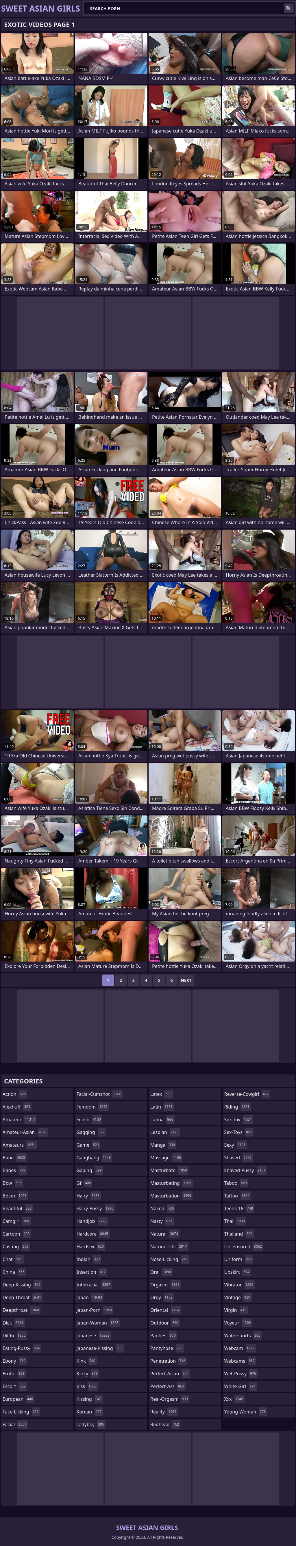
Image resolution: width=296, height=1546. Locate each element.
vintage (238, 1297)
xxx (234, 1399)
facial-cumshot (100, 1094)
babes (15, 1170)
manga (163, 1145)
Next (186, 980)
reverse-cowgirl (247, 1094)
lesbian (165, 1132)
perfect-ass (168, 1386)
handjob (92, 1221)
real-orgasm (169, 1399)
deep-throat (22, 1297)
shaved (238, 1157)
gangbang (94, 1157)
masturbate (169, 1170)
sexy (235, 1145)
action (15, 1094)
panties (163, 1335)
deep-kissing (22, 1284)
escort (15, 1386)
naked (162, 1208)
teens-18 (239, 1208)
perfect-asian (170, 1373)
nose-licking (169, 1259)
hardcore (93, 1234)
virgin (236, 1310)
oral (161, 1272)
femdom (93, 1106)
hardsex (91, 1246)
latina (162, 1119)
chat (13, 1259)
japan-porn (95, 1310)
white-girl (240, 1386)
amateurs (20, 1145)
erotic (14, 1373)
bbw (13, 1183)
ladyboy (91, 1424)
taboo (236, 1183)
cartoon (17, 1234)
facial (15, 1424)
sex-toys (239, 1132)
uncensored (243, 1246)
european (18, 1399)
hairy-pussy (96, 1208)
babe (15, 1157)
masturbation (171, 1195)
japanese (94, 1335)
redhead (165, 1424)
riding (237, 1106)
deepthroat (21, 1310)
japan (90, 1297)
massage (166, 1157)
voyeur (238, 1322)
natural (165, 1234)
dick (14, 1322)
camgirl (17, 1221)
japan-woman (98, 1322)
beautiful (18, 1208)
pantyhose (167, 1348)
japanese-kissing (100, 1348)
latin (162, 1106)
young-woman (245, 1411)
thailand (239, 1234)
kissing (90, 1399)
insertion (92, 1272)
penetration (168, 1361)
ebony (15, 1361)
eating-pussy (22, 1348)
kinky (88, 1373)
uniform (238, 1259)
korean (90, 1411)
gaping (90, 1170)
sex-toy (238, 1119)
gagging (91, 1132)
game (88, 1145)
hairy (89, 1195)
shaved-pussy (245, 1170)
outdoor (165, 1322)
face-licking (21, 1411)
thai (235, 1221)
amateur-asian (25, 1132)
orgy (162, 1297)
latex (161, 1094)
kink (87, 1361)
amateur (19, 1119)
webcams (240, 1361)
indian (89, 1259)
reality (164, 1411)
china (14, 1272)
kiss (87, 1386)
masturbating (171, 1183)
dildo (15, 1335)
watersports (243, 1335)
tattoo (237, 1195)
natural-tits (169, 1246)
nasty (162, 1221)
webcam (240, 1348)
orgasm (165, 1284)
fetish (89, 1119)
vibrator (239, 1284)
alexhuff (17, 1106)
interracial (94, 1284)
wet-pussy (241, 1373)
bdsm (15, 1195)
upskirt (237, 1272)
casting (16, 1246)
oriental (165, 1310)
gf (84, 1183)
